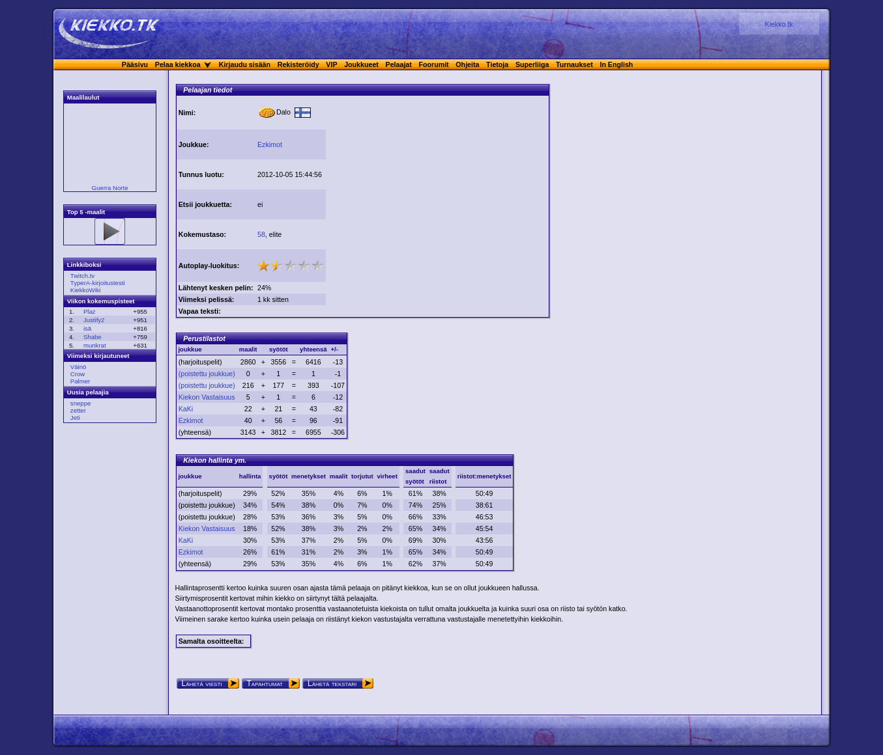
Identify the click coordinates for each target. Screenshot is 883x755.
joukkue (189, 476)
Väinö (78, 366)
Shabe (92, 336)
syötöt (278, 476)
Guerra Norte (110, 187)
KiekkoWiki (85, 290)
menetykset (308, 476)
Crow (77, 374)
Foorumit (434, 64)
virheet (387, 476)
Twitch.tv (82, 275)
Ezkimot (269, 144)
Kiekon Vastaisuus (207, 397)
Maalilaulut (83, 97)
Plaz (89, 311)
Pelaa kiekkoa (178, 64)
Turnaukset (574, 64)
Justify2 (94, 319)
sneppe (80, 403)
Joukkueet (361, 64)
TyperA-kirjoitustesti (97, 282)
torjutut (362, 476)
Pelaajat (399, 64)
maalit (339, 476)
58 (261, 234)
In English (616, 64)
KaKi (186, 409)
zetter (78, 410)
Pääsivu (135, 64)
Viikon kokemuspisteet (101, 301)
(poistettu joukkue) (207, 374)
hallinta (250, 476)
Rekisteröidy (298, 64)
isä (87, 328)
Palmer (80, 381)
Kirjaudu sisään (244, 64)
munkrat (94, 345)
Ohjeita (467, 64)
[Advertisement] (437, 187)
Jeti (75, 417)
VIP (331, 64)
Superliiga (532, 64)
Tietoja (497, 64)
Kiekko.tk (779, 24)
